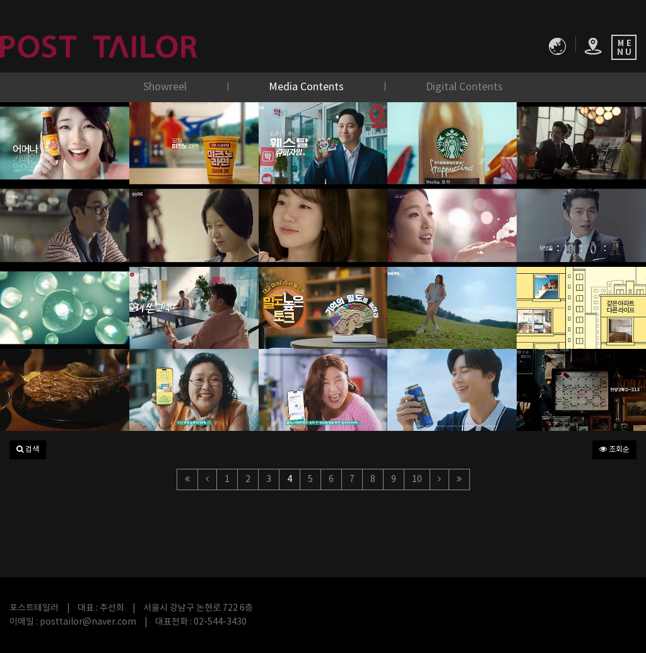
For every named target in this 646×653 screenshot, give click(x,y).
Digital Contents (464, 87)
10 (417, 479)
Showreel (166, 87)
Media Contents (307, 87)
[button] (27, 449)
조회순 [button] (614, 449)
